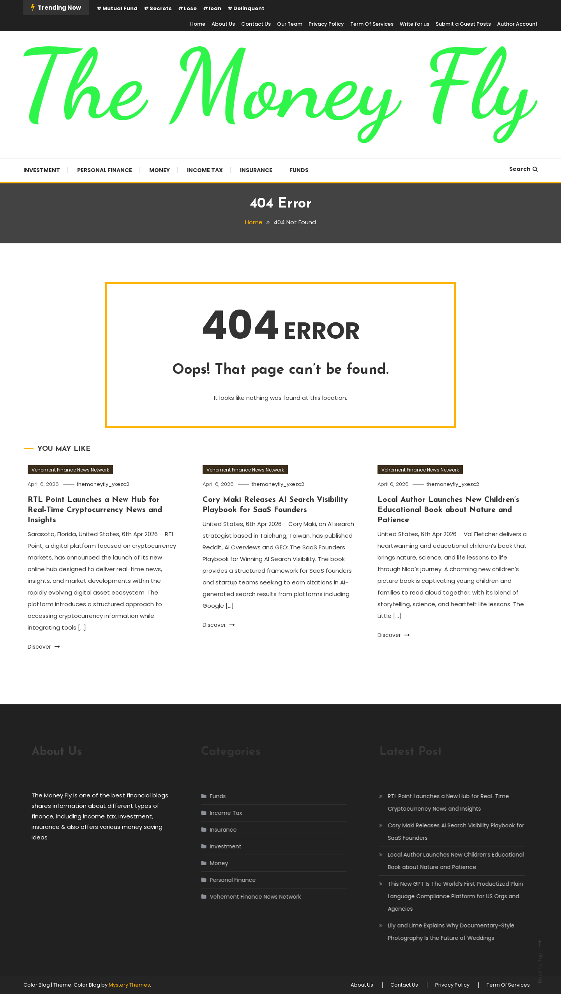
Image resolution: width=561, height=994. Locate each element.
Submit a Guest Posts (463, 24)
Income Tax (205, 170)
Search (523, 169)
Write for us (414, 24)
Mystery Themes (129, 985)
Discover (44, 647)
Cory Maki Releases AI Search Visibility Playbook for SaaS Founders (448, 832)
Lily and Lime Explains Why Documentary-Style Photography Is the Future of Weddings (443, 932)
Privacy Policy (326, 24)
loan (215, 8)
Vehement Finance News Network (70, 469)
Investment (41, 170)
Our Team (289, 24)
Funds (299, 170)
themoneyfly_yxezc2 (103, 484)
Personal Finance (104, 170)
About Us (223, 24)
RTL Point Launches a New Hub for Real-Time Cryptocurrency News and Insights (95, 510)
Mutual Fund (120, 8)
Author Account (517, 24)
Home (197, 24)
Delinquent (249, 8)
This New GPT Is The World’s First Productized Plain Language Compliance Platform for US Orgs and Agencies (447, 896)
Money (159, 170)
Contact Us (256, 24)
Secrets (161, 8)
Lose (190, 8)
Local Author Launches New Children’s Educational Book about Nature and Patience (448, 510)
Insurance (256, 170)
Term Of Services (371, 24)
